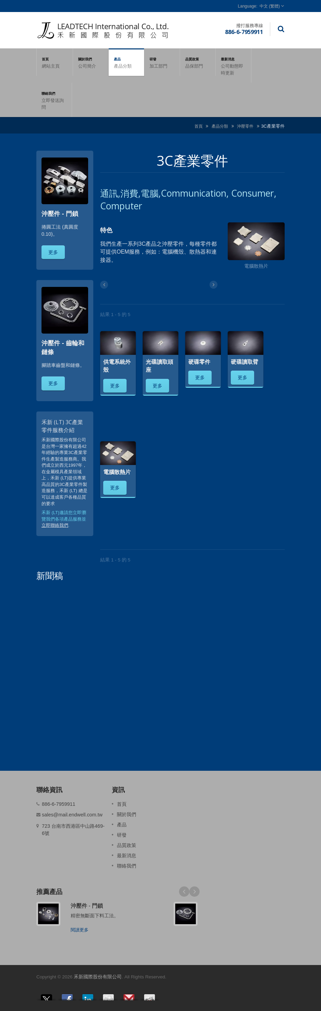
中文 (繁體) (270, 6)
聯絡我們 (54, 100)
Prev (184, 891)
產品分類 (220, 126)
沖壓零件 (245, 126)
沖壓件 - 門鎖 (87, 905)
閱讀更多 (79, 929)
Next (194, 891)
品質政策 (197, 62)
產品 (126, 62)
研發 (162, 62)
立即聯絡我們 (54, 525)
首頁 (55, 62)
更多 (53, 252)
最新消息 (233, 65)
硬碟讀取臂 (244, 361)
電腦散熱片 (117, 472)
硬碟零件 (199, 361)
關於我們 (90, 62)
